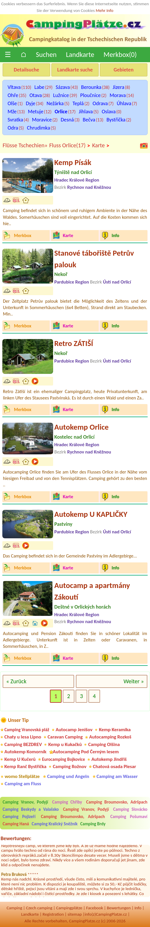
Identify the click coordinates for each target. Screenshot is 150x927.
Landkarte (80, 54)
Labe (39, 87)
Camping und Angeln (68, 776)
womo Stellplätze (22, 776)
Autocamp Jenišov (74, 730)
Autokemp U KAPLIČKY (90, 514)
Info (138, 907)
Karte (101, 145)
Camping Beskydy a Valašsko (31, 809)
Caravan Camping (65, 737)
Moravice (42, 119)
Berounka (91, 87)
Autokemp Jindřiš (109, 759)
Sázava (63, 87)
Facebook (94, 907)
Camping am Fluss (23, 784)
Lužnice (61, 95)
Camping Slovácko (130, 809)
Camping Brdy (93, 823)
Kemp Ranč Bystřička (25, 766)
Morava (117, 95)
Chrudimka (38, 128)
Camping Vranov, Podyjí (25, 802)
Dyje (30, 103)
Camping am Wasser (117, 776)
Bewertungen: (16, 838)
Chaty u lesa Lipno (22, 737)
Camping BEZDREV (23, 744)
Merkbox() (120, 54)
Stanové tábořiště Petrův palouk (94, 258)
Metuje (35, 111)
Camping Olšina (104, 744)
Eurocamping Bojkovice (63, 759)
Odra (13, 128)
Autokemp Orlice (81, 427)
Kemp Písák (72, 162)
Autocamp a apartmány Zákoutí (92, 591)
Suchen (46, 54)
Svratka (15, 119)
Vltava (14, 87)
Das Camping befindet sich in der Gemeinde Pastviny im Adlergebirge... (70, 556)
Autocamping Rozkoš (110, 737)
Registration (53, 914)
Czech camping (39, 907)
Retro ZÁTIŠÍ (73, 343)
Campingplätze (69, 907)
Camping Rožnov (69, 766)
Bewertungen (119, 907)
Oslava (109, 111)
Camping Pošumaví (128, 816)
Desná (67, 119)
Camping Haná (16, 823)
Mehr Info (105, 10)
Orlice (61, 111)
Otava (35, 95)
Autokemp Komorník (25, 752)
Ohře (13, 95)
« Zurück (16, 681)
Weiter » (133, 681)
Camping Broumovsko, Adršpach (116, 802)
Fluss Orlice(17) (69, 145)
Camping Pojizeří (19, 816)
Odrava (100, 103)
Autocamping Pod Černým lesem (86, 752)
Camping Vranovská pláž (26, 729)
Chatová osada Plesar (114, 766)
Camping (14, 907)
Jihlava (86, 111)
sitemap (74, 914)
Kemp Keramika (115, 730)
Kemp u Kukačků (65, 744)
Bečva (89, 119)
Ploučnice (90, 95)
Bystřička (116, 119)
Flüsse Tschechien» (25, 145)
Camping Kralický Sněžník (55, 823)
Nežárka (55, 103)
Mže (12, 111)
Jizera (118, 87)
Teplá (78, 103)
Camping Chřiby (67, 802)
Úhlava (124, 103)
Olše (12, 103)
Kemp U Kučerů (20, 759)
